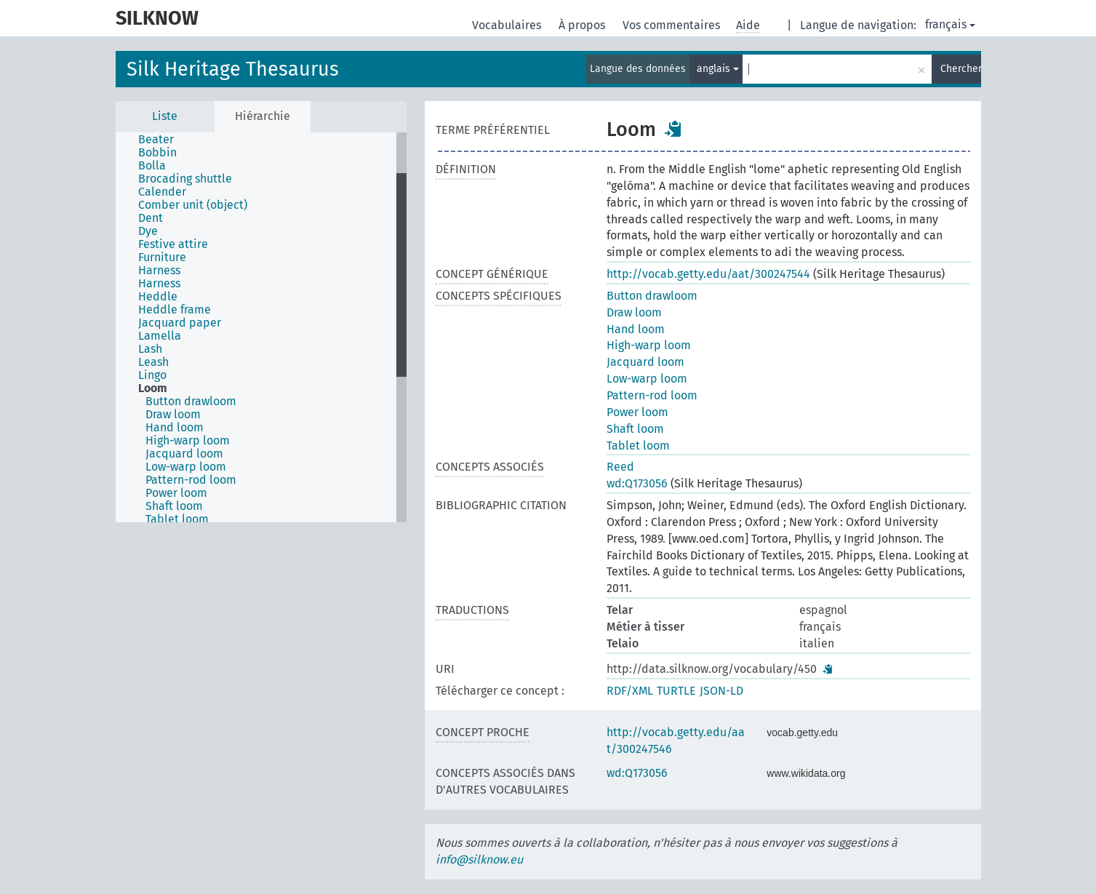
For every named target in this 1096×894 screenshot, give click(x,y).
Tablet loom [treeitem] (177, 519)
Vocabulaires (508, 25)
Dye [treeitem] (148, 231)
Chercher (960, 69)
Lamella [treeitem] (159, 336)
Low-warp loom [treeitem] (185, 467)
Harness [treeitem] (159, 270)
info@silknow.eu (479, 859)
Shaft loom (635, 429)
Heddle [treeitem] (157, 296)
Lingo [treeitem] (152, 375)
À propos (583, 25)
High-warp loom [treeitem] (187, 440)
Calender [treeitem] (162, 192)
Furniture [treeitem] (162, 257)
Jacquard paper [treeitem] (179, 323)
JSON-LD (721, 691)
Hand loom (636, 329)
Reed (620, 467)
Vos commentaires (673, 25)
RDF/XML (630, 691)
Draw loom (634, 312)
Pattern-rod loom (652, 395)
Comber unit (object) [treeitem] (192, 205)
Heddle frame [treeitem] (174, 309)
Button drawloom (652, 296)
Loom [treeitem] (152, 388)
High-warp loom (649, 345)
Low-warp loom (647, 379)
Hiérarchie (262, 116)
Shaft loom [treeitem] (174, 506)
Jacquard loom (645, 362)
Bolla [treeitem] (152, 165)
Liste (164, 116)
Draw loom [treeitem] (173, 414)
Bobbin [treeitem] (157, 152)
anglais (718, 69)
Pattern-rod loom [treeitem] (190, 480)
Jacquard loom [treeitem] (184, 453)
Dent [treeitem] (150, 218)
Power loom (637, 412)
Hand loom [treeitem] (174, 427)
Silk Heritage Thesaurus (233, 69)
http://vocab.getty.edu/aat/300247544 (708, 274)
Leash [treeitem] (153, 362)
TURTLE (676, 691)
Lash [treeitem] (150, 349)
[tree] (261, 327)
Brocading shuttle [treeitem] (185, 178)
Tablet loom (638, 445)
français (950, 24)
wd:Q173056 (637, 483)
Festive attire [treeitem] (173, 244)
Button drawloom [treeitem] (190, 401)
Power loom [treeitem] (176, 493)
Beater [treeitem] (156, 139)
